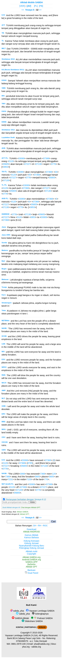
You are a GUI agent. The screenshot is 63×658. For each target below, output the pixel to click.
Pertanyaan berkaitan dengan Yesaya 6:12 (26, 499)
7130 (29, 479)
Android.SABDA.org (31, 559)
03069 (21, 158)
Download (31, 529)
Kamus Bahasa (31, 537)
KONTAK (19, 627)
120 (54, 474)
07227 (27, 164)
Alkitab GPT (24, 514)
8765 (30, 463)
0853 (5, 167)
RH (39, 525)
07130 (39, 164)
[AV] (29, 6)
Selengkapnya (40, 614)
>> (40, 10)
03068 (25, 460)
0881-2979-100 (18, 644)
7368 (42, 474)
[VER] (22, 6)
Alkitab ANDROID (31, 531)
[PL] (36, 6)
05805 (6, 164)
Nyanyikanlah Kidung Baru (31, 545)
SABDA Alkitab (20, 618)
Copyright (31, 554)
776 (46, 479)
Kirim (32, 502)
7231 (10, 479)
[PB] (41, 6)
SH (34, 525)
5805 (37, 476)
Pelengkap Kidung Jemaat (31, 548)
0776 (53, 164)
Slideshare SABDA (32, 621)
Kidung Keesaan (31, 541)
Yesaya (28, 10)
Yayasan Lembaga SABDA (40, 611)
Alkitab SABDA (22, 512)
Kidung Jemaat (31, 543)
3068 (22, 474)
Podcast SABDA (42, 618)
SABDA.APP (31, 562)
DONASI (42, 627)
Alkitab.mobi (31, 551)
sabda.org (36, 647)
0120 (11, 161)
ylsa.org (25, 647)
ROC (45, 525)
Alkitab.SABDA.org (32, 557)
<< (22, 10)
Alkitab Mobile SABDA (31, 2)
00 (56, 172)
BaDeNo (31, 564)
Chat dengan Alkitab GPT (30, 507)
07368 (46, 158)
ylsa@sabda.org (41, 644)
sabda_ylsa (17, 611)
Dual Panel (31, 573)
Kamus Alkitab (31, 535)
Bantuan (31, 570)
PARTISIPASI (30, 627)
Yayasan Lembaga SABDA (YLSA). (21, 635)
